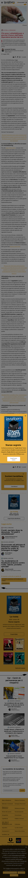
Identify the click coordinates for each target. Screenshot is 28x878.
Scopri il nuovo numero (14, 460)
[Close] (25, 415)
